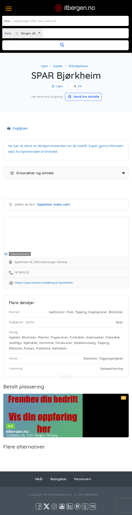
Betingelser (58, 479)
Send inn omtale (83, 97)
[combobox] (22, 33)
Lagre (57, 86)
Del (78, 86)
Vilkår (39, 479)
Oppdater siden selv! (53, 204)
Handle (57, 66)
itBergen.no (17, 431)
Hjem (44, 66)
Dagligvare (17, 128)
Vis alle (67, 377)
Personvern (82, 479)
